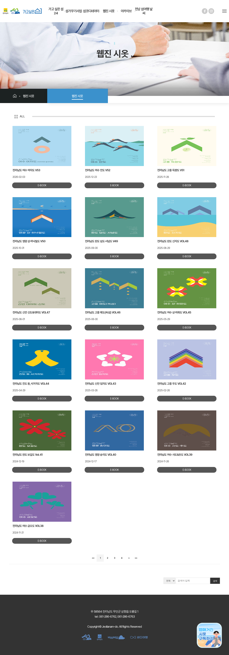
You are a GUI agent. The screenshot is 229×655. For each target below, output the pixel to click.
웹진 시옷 (108, 11)
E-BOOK (42, 185)
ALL (22, 116)
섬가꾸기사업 (73, 11)
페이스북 (205, 11)
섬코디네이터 (91, 11)
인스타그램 (211, 11)
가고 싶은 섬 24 (55, 11)
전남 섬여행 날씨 (143, 11)
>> (136, 558)
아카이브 (126, 11)
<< (93, 558)
